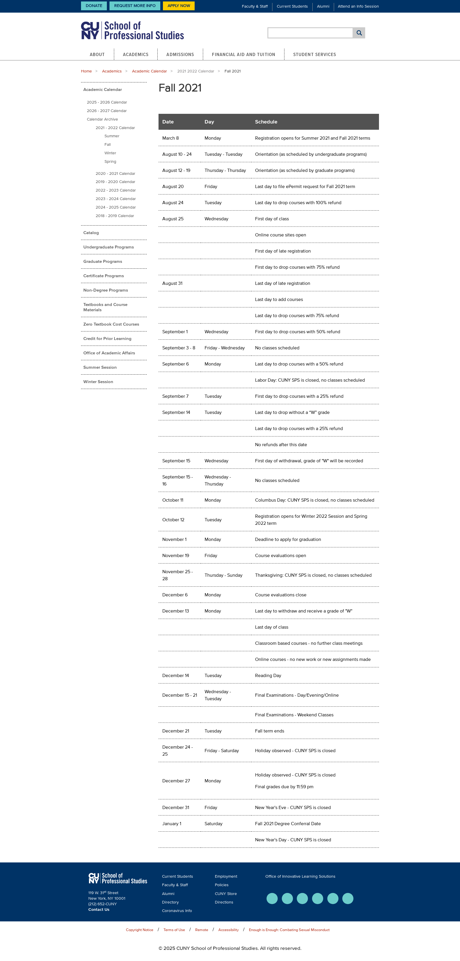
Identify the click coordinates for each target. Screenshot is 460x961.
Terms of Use (174, 930)
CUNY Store (226, 893)
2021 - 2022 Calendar (115, 128)
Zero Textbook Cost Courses (111, 324)
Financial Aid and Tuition (243, 54)
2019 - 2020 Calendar (115, 182)
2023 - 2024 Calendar (116, 199)
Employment (226, 876)
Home (86, 71)
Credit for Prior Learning (107, 338)
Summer (112, 136)
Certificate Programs (103, 275)
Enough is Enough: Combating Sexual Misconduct (289, 930)
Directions (224, 902)
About (97, 54)
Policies (222, 885)
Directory (170, 902)
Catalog (91, 232)
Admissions (180, 54)
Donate (94, 6)
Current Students (292, 6)
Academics (136, 54)
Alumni (323, 6)
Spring (110, 161)
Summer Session (100, 367)
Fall (108, 144)
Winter (110, 153)
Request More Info (135, 6)
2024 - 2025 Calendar (116, 207)
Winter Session (98, 381)
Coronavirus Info (177, 910)
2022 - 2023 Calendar (116, 190)
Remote (201, 930)
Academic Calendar (149, 71)
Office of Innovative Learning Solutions (300, 876)
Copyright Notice (139, 930)
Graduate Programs (102, 261)
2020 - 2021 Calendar (115, 173)
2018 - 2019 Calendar (115, 216)
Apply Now (179, 6)
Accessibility (228, 930)
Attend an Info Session (358, 6)
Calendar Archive (102, 119)
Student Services (314, 54)
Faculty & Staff (255, 6)
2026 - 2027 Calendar (107, 111)
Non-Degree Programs (105, 289)
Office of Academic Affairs (109, 352)
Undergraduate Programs (108, 246)
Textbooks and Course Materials (105, 307)
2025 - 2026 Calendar (107, 102)
